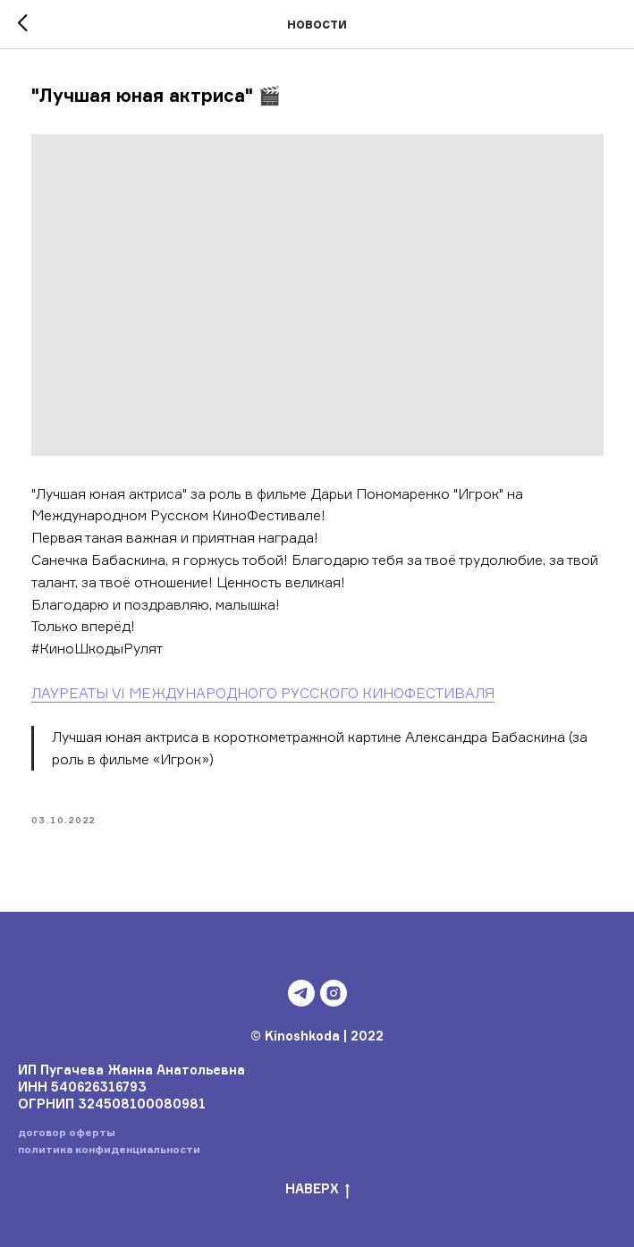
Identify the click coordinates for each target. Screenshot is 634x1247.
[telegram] (301, 993)
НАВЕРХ (317, 1189)
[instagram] (333, 993)
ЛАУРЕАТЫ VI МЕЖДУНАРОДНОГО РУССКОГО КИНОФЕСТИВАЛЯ (263, 693)
